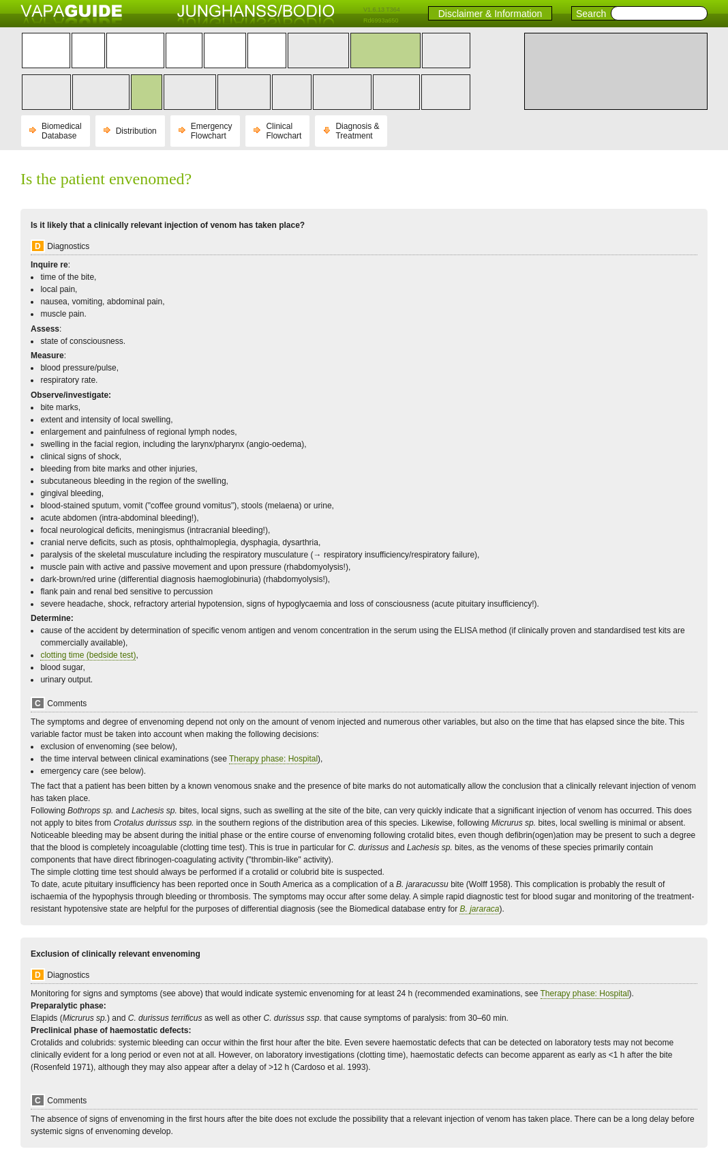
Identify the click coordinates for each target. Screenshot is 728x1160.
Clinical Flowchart (283, 131)
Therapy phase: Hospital (273, 759)
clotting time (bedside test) (88, 655)
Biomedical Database (62, 131)
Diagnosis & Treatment (357, 131)
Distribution (136, 131)
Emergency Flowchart (211, 131)
